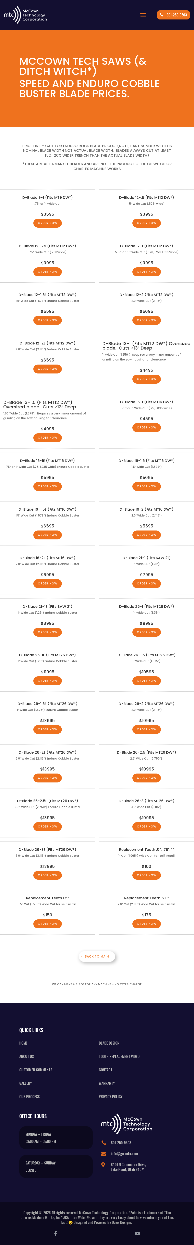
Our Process (29, 1096)
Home (23, 1043)
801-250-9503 (177, 14)
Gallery (25, 1083)
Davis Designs (122, 1222)
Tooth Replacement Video (119, 1056)
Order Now (47, 223)
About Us (26, 1056)
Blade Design (109, 1043)
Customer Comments (35, 1069)
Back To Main (97, 956)
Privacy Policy (111, 1096)
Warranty (107, 1083)
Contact (105, 1069)
